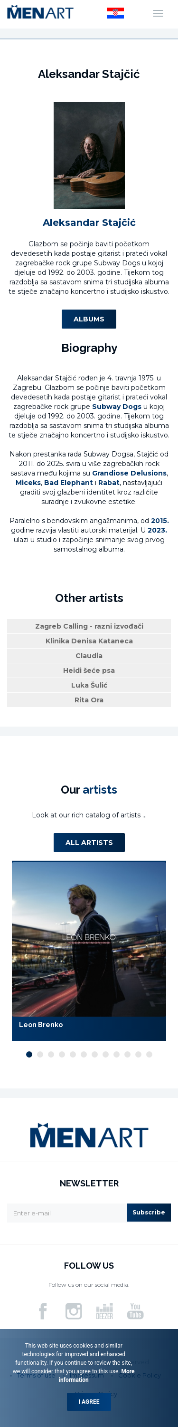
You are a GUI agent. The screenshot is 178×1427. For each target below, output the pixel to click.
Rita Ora (89, 700)
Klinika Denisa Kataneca (89, 641)
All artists (89, 842)
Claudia (89, 655)
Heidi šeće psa (89, 670)
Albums (89, 319)
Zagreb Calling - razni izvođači (89, 626)
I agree (89, 1401)
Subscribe (148, 1212)
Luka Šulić (89, 685)
